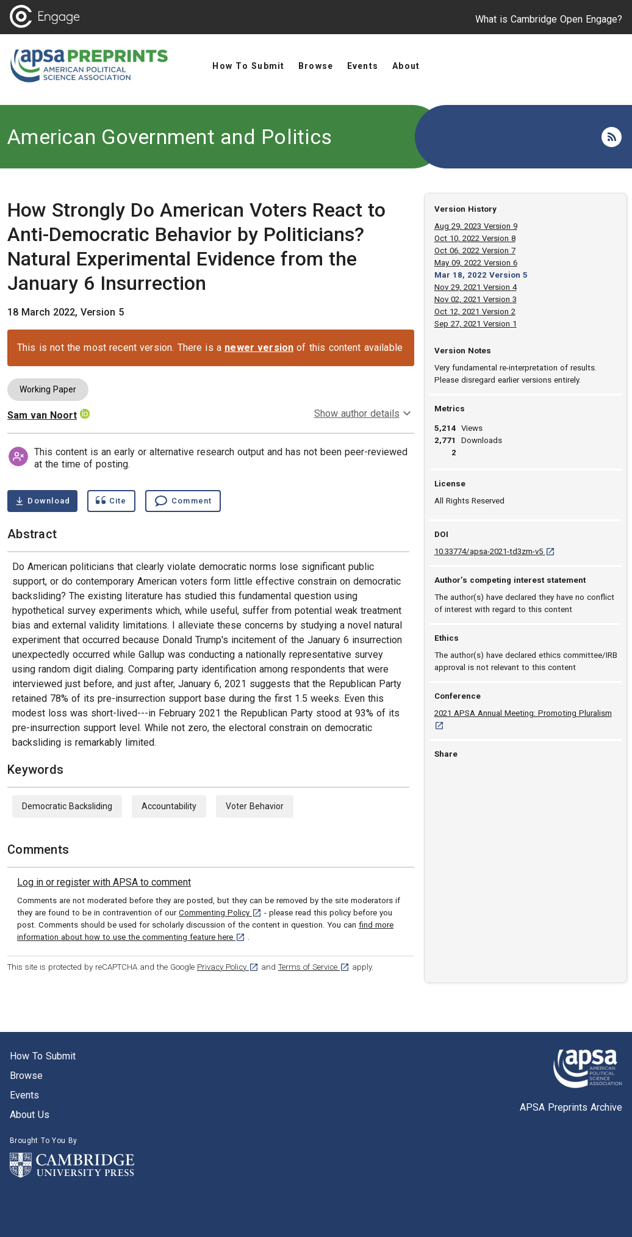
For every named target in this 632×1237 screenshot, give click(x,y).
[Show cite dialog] (111, 501)
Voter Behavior (255, 806)
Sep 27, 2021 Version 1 (475, 323)
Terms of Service (314, 967)
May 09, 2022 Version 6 (475, 262)
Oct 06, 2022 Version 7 (474, 250)
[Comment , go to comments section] (183, 501)
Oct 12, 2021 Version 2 (474, 311)
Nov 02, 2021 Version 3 (475, 299)
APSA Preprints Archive (571, 1107)
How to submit (43, 1056)
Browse (26, 1075)
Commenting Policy (220, 912)
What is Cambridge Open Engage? (548, 19)
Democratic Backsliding (67, 806)
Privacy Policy (228, 967)
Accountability (169, 806)
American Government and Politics (169, 136)
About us (29, 1114)
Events (24, 1095)
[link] (104, 882)
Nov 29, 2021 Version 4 (475, 287)
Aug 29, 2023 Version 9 (475, 226)
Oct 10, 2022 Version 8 (474, 238)
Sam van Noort (42, 415)
